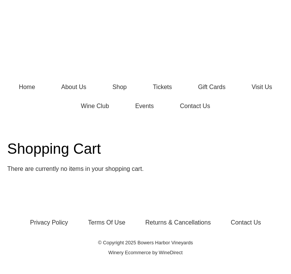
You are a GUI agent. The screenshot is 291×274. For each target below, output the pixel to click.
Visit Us (262, 87)
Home (27, 87)
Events (144, 106)
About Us (74, 87)
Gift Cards (211, 87)
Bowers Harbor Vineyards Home (145, 38)
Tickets (162, 87)
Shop (120, 87)
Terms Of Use (106, 222)
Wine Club (95, 106)
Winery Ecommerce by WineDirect (145, 252)
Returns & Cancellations (178, 222)
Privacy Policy (49, 222)
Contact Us (195, 106)
